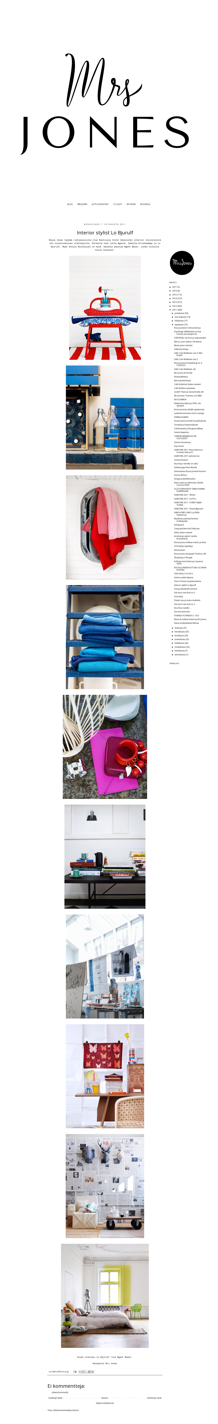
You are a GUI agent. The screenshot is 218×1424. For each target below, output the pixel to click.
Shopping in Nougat (183, 557)
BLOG (70, 204)
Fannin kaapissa (181, 432)
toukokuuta (180, 639)
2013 (174, 302)
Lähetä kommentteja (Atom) (65, 1410)
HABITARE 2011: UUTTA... (185, 498)
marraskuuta (181, 317)
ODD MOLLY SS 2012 (183, 573)
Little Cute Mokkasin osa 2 (186, 359)
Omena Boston (181, 460)
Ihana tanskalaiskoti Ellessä (186, 623)
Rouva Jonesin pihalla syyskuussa (189, 409)
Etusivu (105, 1398)
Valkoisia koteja (181, 349)
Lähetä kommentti (60, 1392)
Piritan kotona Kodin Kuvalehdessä (190, 420)
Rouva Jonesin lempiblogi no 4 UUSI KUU (188, 364)
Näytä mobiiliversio (105, 1403)
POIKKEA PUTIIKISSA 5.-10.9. (186, 615)
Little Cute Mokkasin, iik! (185, 369)
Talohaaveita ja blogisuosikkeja (188, 428)
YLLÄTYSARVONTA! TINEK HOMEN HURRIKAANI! (189, 490)
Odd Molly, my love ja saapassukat (190, 337)
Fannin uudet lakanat (183, 577)
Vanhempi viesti (154, 1398)
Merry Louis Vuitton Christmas (188, 341)
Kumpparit (179, 524)
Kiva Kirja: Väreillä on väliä (186, 463)
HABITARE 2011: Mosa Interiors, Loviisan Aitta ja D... (188, 450)
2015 (174, 294)
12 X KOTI (117, 204)
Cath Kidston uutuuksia (184, 388)
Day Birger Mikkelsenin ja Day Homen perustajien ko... (187, 332)
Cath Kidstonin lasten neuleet (187, 384)
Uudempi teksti (55, 1398)
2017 (174, 287)
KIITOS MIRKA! (180, 399)
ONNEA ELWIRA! (181, 417)
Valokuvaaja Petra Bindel (185, 467)
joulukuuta (180, 313)
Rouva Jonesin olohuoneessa (187, 327)
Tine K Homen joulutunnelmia (187, 581)
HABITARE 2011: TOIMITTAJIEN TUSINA (188, 503)
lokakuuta (179, 320)
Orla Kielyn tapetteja (183, 546)
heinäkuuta (180, 631)
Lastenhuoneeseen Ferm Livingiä (189, 413)
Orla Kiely (178, 596)
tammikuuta (180, 654)
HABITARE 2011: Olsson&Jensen (188, 508)
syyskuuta (179, 324)
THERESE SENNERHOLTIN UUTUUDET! (185, 437)
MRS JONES (82, 204)
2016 (174, 290)
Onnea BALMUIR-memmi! (185, 588)
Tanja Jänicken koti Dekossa (186, 528)
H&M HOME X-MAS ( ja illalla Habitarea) (186, 513)
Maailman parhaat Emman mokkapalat (186, 519)
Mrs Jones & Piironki (183, 372)
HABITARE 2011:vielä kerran (186, 456)
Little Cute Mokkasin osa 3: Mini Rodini (188, 354)
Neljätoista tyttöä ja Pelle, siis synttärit (187, 404)
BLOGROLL (145, 204)
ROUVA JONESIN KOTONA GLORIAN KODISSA (190, 568)
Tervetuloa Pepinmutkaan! (186, 424)
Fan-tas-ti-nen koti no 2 (184, 604)
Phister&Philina (181, 376)
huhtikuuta (180, 643)
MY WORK (131, 204)
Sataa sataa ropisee (183, 532)
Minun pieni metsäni (183, 345)
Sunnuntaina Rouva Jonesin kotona (190, 471)
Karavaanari (179, 550)
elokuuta (179, 628)
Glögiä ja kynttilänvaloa (184, 478)
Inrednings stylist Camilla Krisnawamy (185, 537)
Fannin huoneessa (182, 442)
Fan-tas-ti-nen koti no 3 (184, 592)
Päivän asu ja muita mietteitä (187, 600)
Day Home (179, 446)
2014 (174, 298)
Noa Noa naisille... (182, 608)
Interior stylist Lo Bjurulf (185, 585)
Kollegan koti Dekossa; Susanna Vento (188, 562)
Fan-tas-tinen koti (182, 611)
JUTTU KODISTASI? (100, 204)
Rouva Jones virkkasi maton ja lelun (190, 542)
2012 (174, 306)
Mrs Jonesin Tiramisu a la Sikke (188, 395)
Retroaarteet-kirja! (182, 380)
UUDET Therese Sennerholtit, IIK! (189, 392)
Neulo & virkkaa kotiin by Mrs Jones (190, 619)
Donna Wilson (180, 475)
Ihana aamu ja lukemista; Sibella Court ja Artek (188, 483)
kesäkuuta (179, 635)
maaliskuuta (180, 647)
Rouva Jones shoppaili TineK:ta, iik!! (190, 553)
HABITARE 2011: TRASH (184, 494)
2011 (174, 309)
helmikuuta (180, 650)
